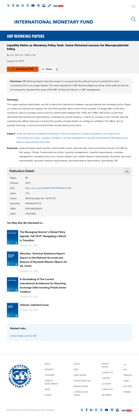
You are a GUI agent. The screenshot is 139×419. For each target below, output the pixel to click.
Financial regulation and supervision (100, 134)
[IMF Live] (58, 5)
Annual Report (81, 386)
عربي (125, 364)
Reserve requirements (28, 142)
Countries (50, 375)
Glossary (106, 383)
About (48, 364)
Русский (127, 386)
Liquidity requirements (98, 138)
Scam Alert (107, 389)
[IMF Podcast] (38, 5)
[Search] (133, 19)
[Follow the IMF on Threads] (27, 5)
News (47, 389)
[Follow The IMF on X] (8, 5)
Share (47, 69)
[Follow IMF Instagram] (22, 5)
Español (127, 392)
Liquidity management (73, 138)
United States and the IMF (23, 336)
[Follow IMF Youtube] (33, 5)
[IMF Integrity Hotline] (49, 5)
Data (76, 369)
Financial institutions (70, 134)
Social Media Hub (82, 380)
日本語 (126, 380)
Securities (45, 142)
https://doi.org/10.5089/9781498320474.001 (48, 188)
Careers (106, 378)
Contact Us (107, 372)
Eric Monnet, (17, 55)
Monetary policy (119, 138)
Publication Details (69, 171)
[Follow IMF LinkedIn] (17, 5)
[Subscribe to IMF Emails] (43, 5)
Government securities (28, 138)
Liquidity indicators (51, 138)
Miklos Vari (30, 55)
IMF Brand (106, 395)
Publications (80, 375)
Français (127, 375)
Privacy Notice (105, 365)
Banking (54, 134)
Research (49, 369)
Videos (77, 364)
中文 (125, 369)
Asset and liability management (33, 134)
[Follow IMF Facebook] (13, 5)
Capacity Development (51, 382)
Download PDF (23, 69)
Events (48, 395)
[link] (43, 69)
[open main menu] (133, 7)
